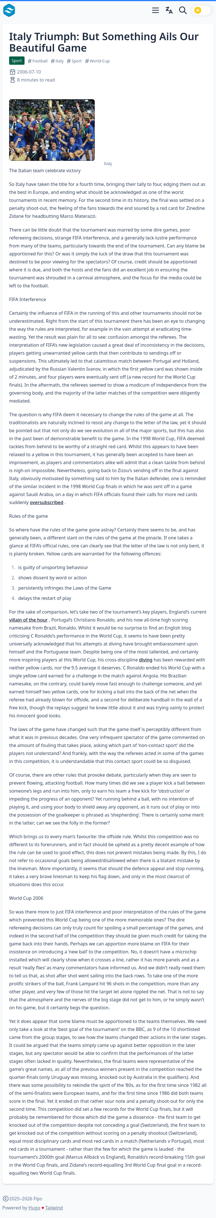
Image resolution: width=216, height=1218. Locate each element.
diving (145, 660)
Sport (17, 60)
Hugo (34, 1208)
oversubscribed (46, 502)
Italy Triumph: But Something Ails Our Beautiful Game (104, 42)
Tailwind (54, 1208)
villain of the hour (28, 620)
